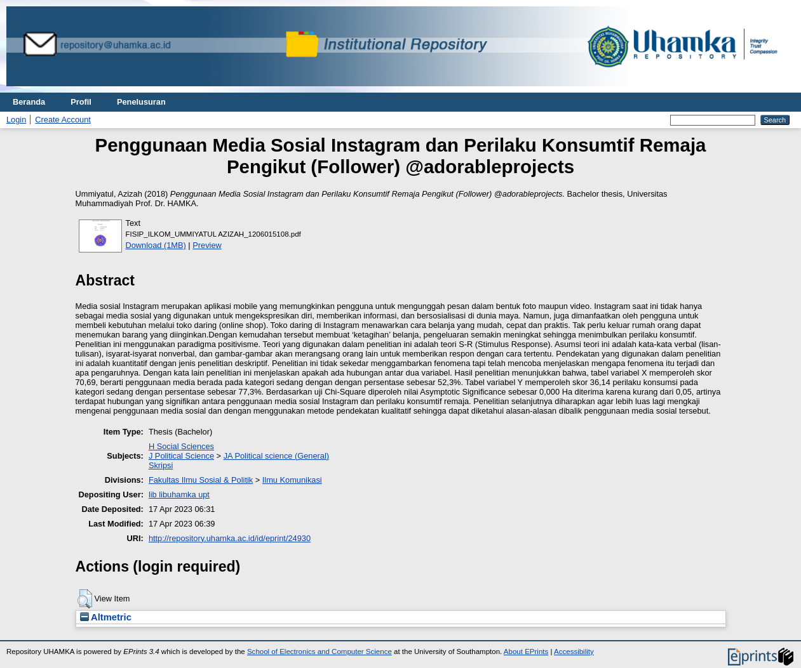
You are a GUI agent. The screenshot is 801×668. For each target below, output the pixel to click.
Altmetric (105, 617)
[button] (84, 598)
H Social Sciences (181, 446)
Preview (207, 245)
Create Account (63, 119)
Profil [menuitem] (81, 102)
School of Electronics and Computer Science (319, 651)
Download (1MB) (156, 245)
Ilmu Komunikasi (292, 480)
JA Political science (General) (276, 456)
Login (16, 119)
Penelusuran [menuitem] (141, 102)
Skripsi (161, 465)
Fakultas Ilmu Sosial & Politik (201, 480)
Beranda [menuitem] (29, 102)
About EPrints (526, 651)
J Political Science (181, 456)
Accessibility (574, 651)
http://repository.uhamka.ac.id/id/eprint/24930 (230, 538)
